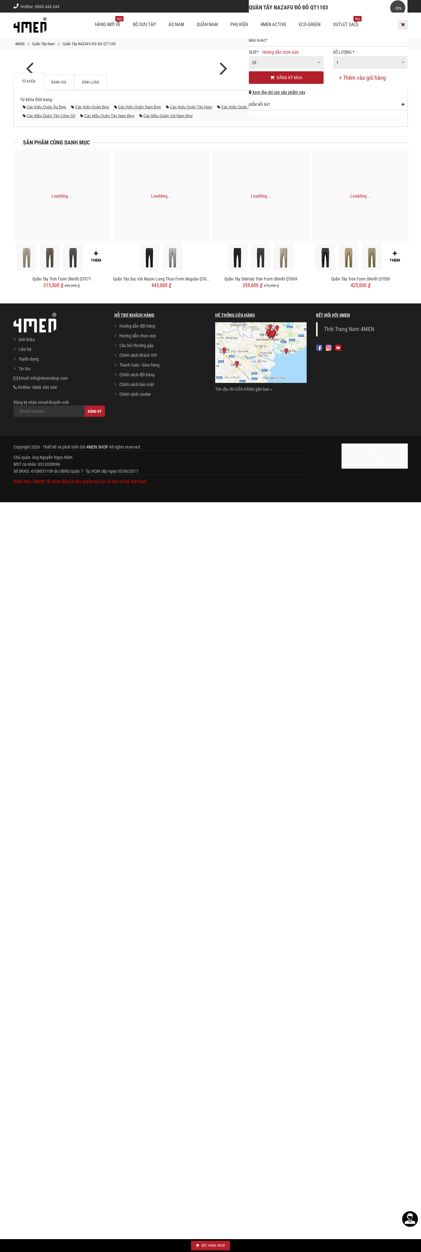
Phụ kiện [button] (239, 24)
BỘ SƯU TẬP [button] (144, 24)
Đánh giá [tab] (58, 832)
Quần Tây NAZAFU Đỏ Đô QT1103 (89, 43)
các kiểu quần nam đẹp (139, 857)
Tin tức (24, 1118)
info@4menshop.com (49, 1127)
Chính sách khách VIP (138, 1105)
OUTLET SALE (347, 22)
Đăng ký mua (286, 132)
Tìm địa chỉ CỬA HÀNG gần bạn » (243, 1138)
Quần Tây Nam (43, 43)
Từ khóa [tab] (29, 831)
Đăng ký (95, 1161)
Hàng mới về (109, 22)
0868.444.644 (47, 6)
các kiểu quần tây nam (191, 857)
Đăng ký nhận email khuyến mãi (59, 1158)
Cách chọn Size (317, 6)
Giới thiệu (394, 6)
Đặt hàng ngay (210, 1246)
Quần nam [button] (207, 24)
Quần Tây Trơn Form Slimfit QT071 (61, 1028)
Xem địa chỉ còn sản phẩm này (277, 147)
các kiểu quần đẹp (92, 857)
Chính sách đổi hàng (137, 1124)
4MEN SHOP (97, 1196)
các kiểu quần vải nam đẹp (246, 857)
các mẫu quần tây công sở (51, 865)
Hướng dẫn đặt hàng (137, 1075)
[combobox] (286, 118)
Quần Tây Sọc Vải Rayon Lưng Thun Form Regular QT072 (161, 1028)
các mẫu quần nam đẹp (349, 857)
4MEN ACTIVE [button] (273, 24)
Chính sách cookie (135, 1143)
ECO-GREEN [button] (309, 24)
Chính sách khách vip (358, 6)
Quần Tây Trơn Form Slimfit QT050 (360, 1028)
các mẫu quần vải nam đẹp (168, 865)
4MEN (20, 43)
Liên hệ (25, 1099)
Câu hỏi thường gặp (136, 1095)
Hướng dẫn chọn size (280, 107)
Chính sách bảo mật (136, 1134)
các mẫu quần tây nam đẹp (109, 865)
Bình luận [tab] (90, 832)
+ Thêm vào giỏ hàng (362, 133)
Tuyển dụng (29, 1108)
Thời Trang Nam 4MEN (349, 1079)
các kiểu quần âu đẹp (46, 857)
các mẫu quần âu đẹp (299, 857)
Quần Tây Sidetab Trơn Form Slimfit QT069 (260, 1028)
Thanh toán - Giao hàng (139, 1114)
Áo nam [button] (176, 24)
